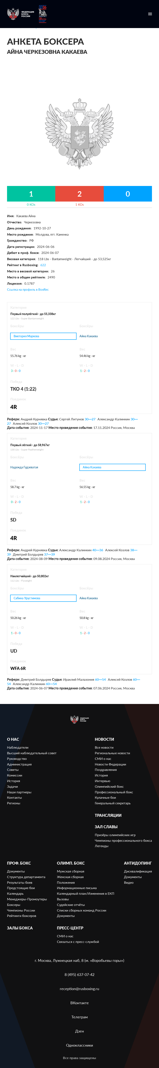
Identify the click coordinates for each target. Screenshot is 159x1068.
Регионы (13, 803)
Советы (13, 769)
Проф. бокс (19, 863)
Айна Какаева (89, 336)
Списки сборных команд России (81, 910)
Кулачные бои (105, 797)
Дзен (79, 1031)
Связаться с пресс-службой (78, 942)
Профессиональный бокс (114, 792)
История (13, 781)
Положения (66, 882)
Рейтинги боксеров (21, 916)
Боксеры (13, 905)
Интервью (102, 781)
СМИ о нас (103, 758)
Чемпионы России (21, 910)
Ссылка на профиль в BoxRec (28, 289)
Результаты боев (19, 882)
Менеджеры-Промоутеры (27, 899)
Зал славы (106, 827)
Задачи (12, 786)
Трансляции (108, 815)
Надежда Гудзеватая (24, 467)
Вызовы (63, 899)
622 (43, 265)
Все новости (104, 747)
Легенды (101, 846)
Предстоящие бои (21, 888)
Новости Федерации (110, 764)
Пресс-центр (70, 928)
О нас (13, 739)
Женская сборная (70, 877)
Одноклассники (79, 1045)
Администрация (19, 764)
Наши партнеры (19, 792)
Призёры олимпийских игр (115, 835)
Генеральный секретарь (113, 803)
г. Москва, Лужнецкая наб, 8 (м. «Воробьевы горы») (79, 960)
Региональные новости (112, 753)
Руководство (17, 758)
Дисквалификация (138, 871)
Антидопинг (138, 863)
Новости (104, 739)
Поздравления (106, 769)
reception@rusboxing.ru (79, 988)
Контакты (14, 797)
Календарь (15, 893)
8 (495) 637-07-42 (79, 974)
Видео (129, 882)
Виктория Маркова (26, 336)
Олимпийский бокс (109, 786)
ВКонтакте (79, 1002)
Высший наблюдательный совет (32, 753)
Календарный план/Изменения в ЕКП (85, 893)
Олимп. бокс (71, 863)
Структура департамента (26, 877)
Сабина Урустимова (27, 598)
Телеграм (79, 1017)
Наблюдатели (17, 747)
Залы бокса (20, 928)
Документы (16, 871)
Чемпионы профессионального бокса (123, 840)
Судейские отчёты (71, 905)
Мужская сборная (70, 871)
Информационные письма (77, 888)
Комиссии (14, 775)
